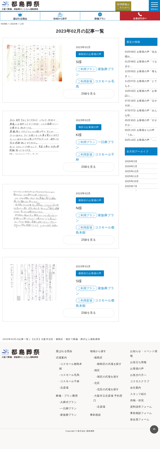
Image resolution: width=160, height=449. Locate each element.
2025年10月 (132, 181)
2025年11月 (132, 176)
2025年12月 (132, 171)
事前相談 (95, 414)
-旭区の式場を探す (106, 376)
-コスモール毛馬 (69, 374)
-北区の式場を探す (106, 389)
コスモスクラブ (139, 381)
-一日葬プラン (68, 408)
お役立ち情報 (138, 362)
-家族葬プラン (68, 414)
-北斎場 (63, 387)
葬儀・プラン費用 (67, 395)
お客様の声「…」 (141, 139)
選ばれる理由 (64, 351)
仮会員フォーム (139, 419)
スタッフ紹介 (138, 393)
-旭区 (96, 370)
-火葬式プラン (68, 402)
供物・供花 (137, 400)
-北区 (96, 382)
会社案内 (135, 387)
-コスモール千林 (69, 381)
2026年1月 (131, 166)
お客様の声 (137, 368)
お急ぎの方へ (138, 374)
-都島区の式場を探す (107, 363)
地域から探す (98, 351)
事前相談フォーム (141, 413)
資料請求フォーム (141, 406)
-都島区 (98, 357)
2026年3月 (131, 161)
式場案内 (61, 357)
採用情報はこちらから (123, 6)
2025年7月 (131, 186)
